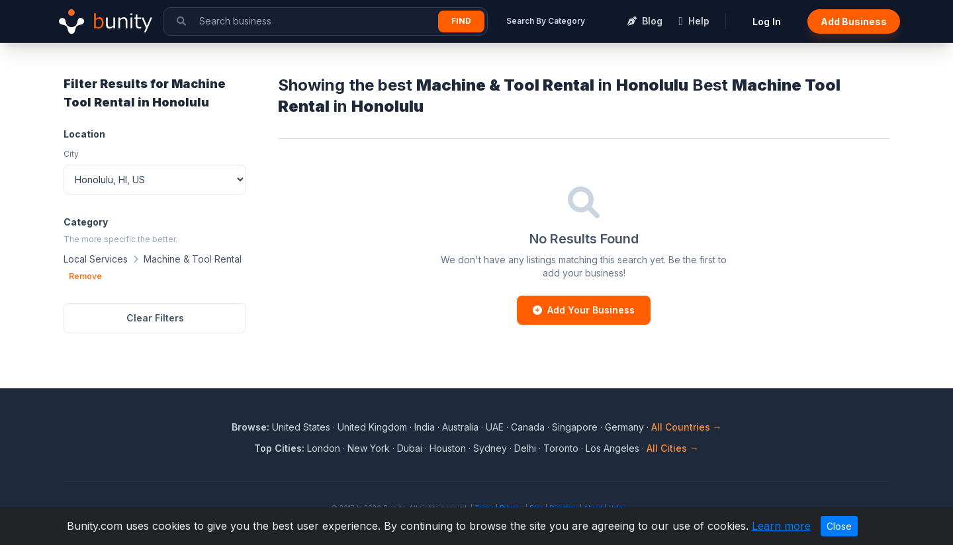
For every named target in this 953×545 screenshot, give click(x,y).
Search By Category (545, 21)
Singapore (575, 427)
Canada (528, 427)
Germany (624, 427)
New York (368, 448)
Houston (448, 448)
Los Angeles (612, 448)
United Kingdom (372, 427)
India (424, 427)
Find (461, 21)
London (323, 448)
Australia (460, 427)
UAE (495, 427)
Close (839, 526)
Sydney (490, 448)
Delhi (525, 448)
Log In (766, 21)
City (71, 154)
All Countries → (686, 427)
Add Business (854, 21)
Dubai (409, 448)
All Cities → (673, 448)
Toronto (560, 448)
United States (301, 427)
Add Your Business (584, 309)
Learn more (781, 525)
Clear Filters (155, 317)
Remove (85, 276)
